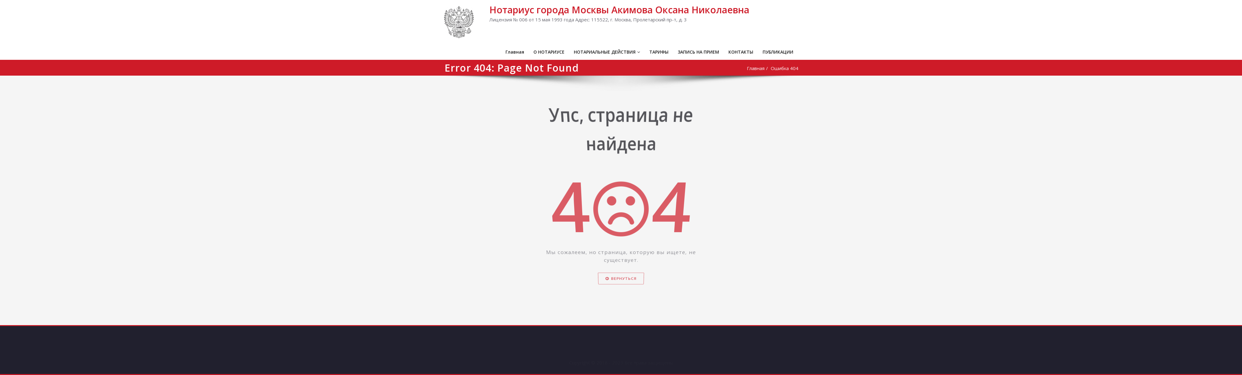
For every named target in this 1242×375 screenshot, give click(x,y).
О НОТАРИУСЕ (548, 52)
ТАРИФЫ (659, 52)
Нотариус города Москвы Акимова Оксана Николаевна (619, 9)
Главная (514, 52)
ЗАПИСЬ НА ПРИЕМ (698, 52)
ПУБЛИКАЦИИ (778, 52)
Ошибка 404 (786, 68)
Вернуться (620, 288)
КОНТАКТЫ (740, 52)
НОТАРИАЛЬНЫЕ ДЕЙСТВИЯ (607, 52)
